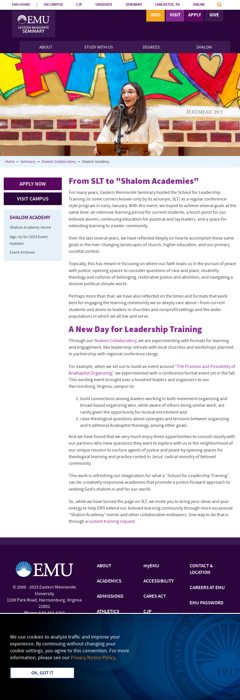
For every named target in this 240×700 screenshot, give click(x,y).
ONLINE (199, 5)
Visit (175, 15)
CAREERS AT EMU (207, 588)
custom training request (112, 521)
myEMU (151, 566)
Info (156, 15)
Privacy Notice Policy (93, 658)
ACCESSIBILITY (158, 581)
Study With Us (98, 47)
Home (9, 162)
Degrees (151, 47)
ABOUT (104, 566)
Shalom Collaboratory (58, 162)
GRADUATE (103, 5)
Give (214, 15)
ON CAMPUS (53, 5)
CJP (79, 5)
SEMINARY (134, 5)
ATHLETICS (108, 611)
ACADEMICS (109, 581)
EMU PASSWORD (207, 603)
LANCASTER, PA (167, 5)
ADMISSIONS (110, 596)
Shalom (204, 47)
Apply (194, 15)
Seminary (27, 162)
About (45, 47)
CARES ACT (154, 596)
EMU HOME (21, 5)
